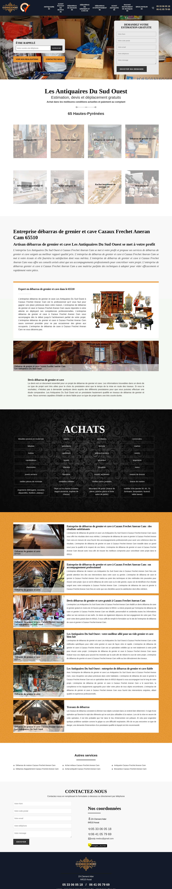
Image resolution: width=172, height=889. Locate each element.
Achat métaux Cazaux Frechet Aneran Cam (82, 765)
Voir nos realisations (27, 59)
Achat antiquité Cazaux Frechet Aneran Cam (82, 769)
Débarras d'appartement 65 (100, 8)
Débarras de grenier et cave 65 (85, 8)
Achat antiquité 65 (114, 8)
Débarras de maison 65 (72, 8)
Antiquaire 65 (49, 8)
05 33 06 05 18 (163, 6)
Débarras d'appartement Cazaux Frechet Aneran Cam (37, 769)
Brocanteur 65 (142, 8)
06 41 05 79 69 (163, 9)
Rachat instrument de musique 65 (127, 8)
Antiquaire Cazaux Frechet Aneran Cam (130, 765)
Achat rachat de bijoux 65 (60, 8)
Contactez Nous (54, 59)
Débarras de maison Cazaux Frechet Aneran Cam (35, 765)
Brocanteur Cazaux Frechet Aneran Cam (130, 769)
